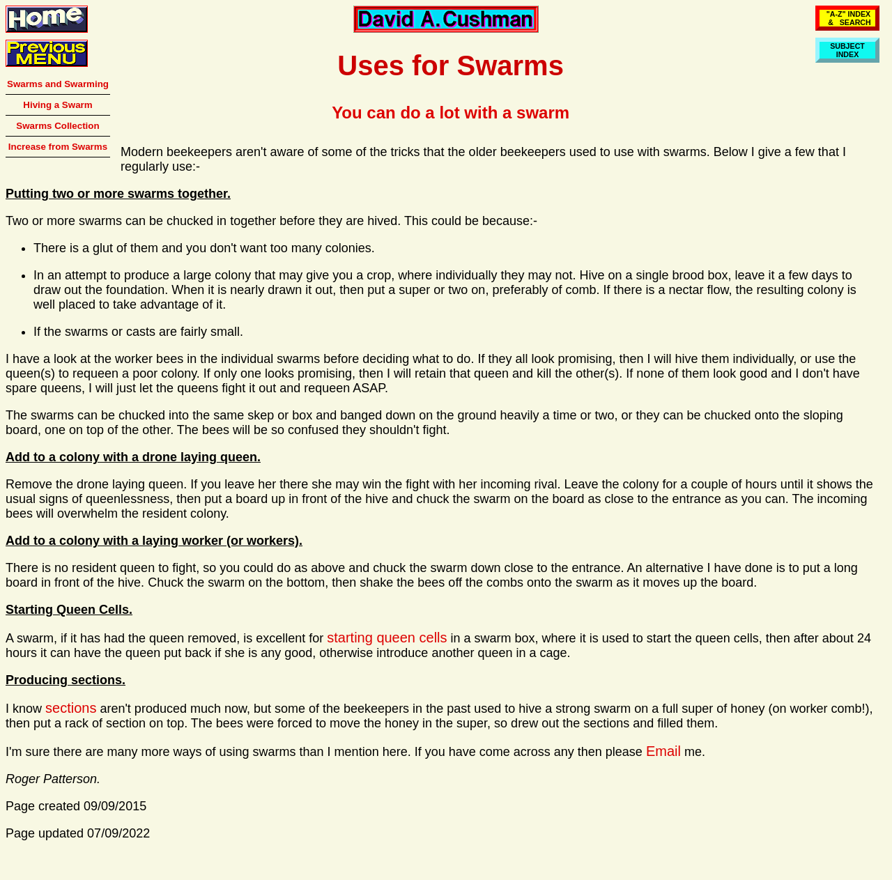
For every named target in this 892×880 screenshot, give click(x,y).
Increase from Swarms (57, 146)
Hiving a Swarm (57, 105)
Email (663, 751)
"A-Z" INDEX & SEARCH (847, 18)
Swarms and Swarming (58, 84)
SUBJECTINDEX (847, 50)
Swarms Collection (57, 126)
